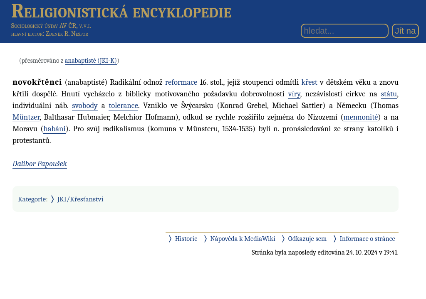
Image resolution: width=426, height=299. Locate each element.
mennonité (360, 117)
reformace (181, 82)
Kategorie (32, 199)
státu (389, 93)
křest (309, 82)
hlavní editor (27, 33)
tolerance (123, 105)
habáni (54, 128)
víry (294, 93)
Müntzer (26, 117)
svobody (85, 105)
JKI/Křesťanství (80, 199)
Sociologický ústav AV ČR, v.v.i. (51, 25)
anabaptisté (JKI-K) (91, 60)
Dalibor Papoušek (39, 163)
